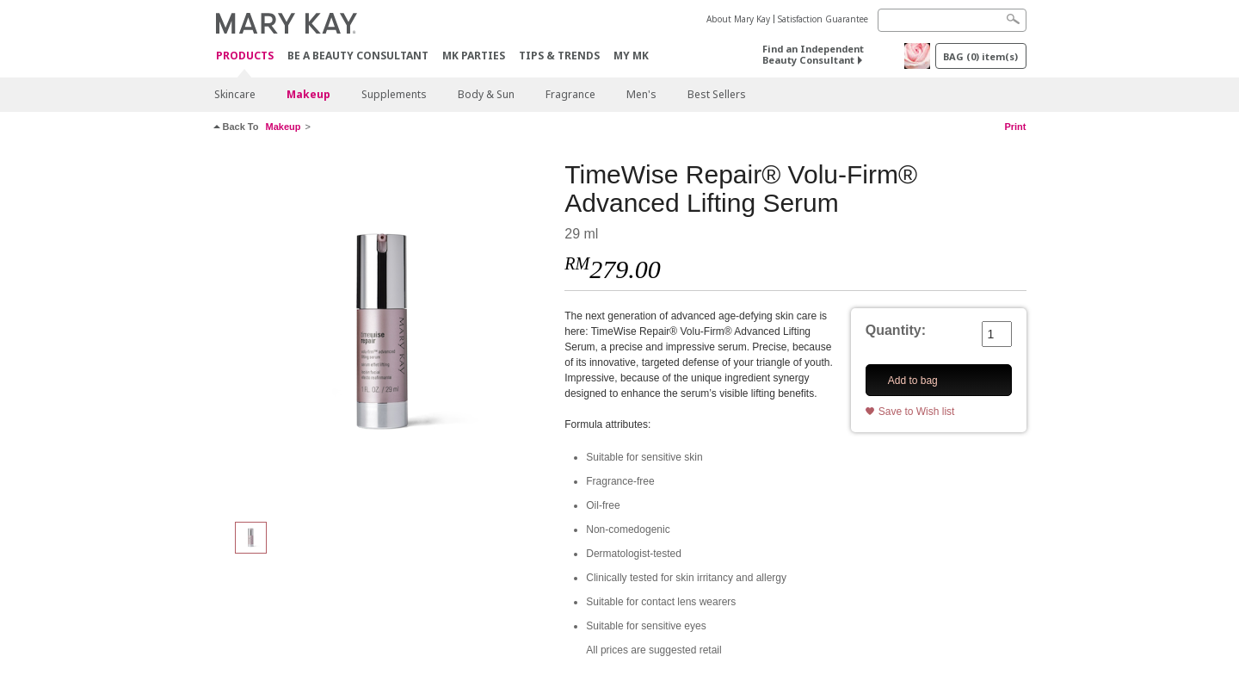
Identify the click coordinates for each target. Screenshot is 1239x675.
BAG (980, 56)
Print (1015, 126)
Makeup (308, 94)
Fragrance (570, 94)
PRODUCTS (245, 56)
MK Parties (473, 55)
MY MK (631, 55)
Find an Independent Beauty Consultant (813, 54)
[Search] (952, 20)
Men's (641, 94)
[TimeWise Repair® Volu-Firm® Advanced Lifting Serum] (382, 332)
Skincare (235, 94)
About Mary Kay (738, 19)
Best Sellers (716, 94)
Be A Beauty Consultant (357, 55)
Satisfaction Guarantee (823, 19)
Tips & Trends (559, 55)
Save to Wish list (916, 412)
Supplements (394, 94)
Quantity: (896, 330)
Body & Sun (486, 94)
